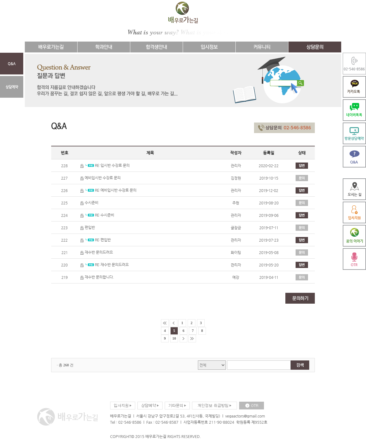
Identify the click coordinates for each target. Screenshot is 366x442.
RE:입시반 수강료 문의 (105, 165)
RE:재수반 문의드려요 (104, 264)
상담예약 (12, 87)
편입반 (87, 227)
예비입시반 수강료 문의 (100, 177)
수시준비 (89, 202)
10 (174, 338)
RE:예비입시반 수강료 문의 (108, 190)
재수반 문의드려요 (96, 252)
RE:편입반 (95, 239)
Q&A (12, 63)
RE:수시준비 (97, 214)
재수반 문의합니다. (97, 277)
